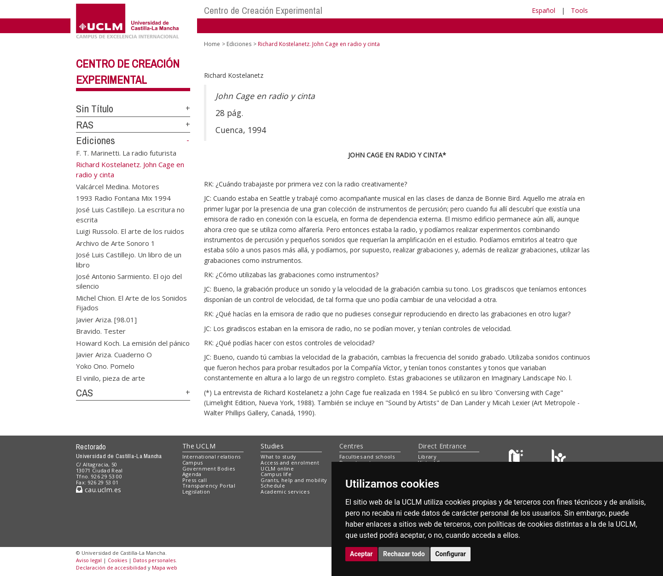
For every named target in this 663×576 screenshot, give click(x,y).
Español (543, 10)
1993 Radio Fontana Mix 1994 (123, 198)
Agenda (192, 474)
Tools (579, 10)
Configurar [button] (450, 554)
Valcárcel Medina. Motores (117, 186)
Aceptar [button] (361, 554)
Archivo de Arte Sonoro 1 (115, 242)
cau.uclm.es (98, 489)
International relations (211, 456)
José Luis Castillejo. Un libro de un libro (128, 259)
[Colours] (558, 458)
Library (427, 456)
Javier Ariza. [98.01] (106, 319)
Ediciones (95, 140)
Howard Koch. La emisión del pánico (133, 342)
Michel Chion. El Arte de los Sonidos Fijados (131, 302)
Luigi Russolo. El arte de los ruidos (130, 231)
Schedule (273, 485)
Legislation (196, 491)
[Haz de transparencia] (517, 458)
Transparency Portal (208, 485)
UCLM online (277, 468)
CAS (84, 393)
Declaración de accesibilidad (111, 567)
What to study (278, 456)
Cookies (117, 560)
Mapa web (164, 567)
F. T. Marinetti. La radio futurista (126, 152)
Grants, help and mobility (294, 480)
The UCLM (198, 446)
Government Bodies (208, 468)
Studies (272, 446)
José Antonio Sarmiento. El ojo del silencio (129, 281)
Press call (194, 480)
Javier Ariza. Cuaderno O (114, 354)
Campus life (276, 474)
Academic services (285, 491)
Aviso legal (89, 560)
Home (212, 44)
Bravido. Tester (101, 331)
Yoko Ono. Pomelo (105, 366)
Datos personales (154, 560)
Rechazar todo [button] (404, 554)
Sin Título (94, 109)
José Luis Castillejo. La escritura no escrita (130, 214)
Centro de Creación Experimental (263, 10)
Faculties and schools (367, 456)
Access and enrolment (290, 462)
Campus (192, 462)
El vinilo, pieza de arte (110, 377)
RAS (84, 125)
